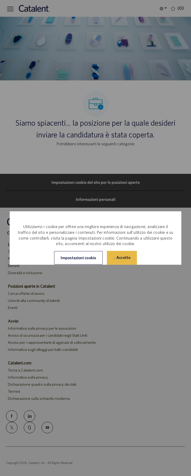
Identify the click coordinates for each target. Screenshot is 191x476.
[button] (78, 257)
